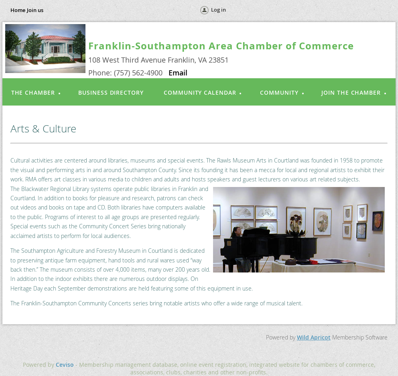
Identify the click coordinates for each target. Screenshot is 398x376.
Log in (218, 9)
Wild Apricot (314, 337)
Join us (35, 10)
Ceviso (65, 364)
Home (17, 10)
